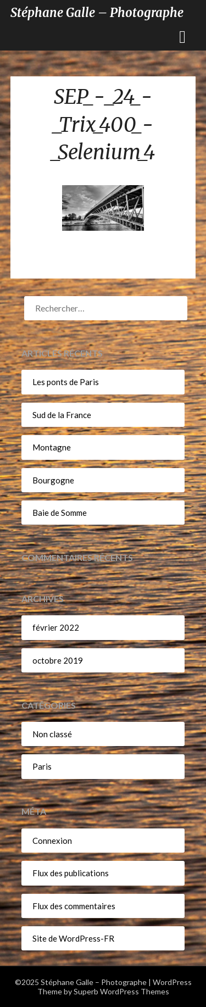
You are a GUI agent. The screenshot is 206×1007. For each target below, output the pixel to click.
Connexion (52, 840)
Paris (42, 766)
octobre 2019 (57, 660)
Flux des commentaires (73, 906)
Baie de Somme (59, 513)
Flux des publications (70, 873)
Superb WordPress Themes (121, 991)
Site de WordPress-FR (73, 938)
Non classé (52, 734)
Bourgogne (53, 480)
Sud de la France (61, 415)
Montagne (51, 447)
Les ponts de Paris (65, 382)
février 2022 (55, 627)
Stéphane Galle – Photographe (96, 12)
